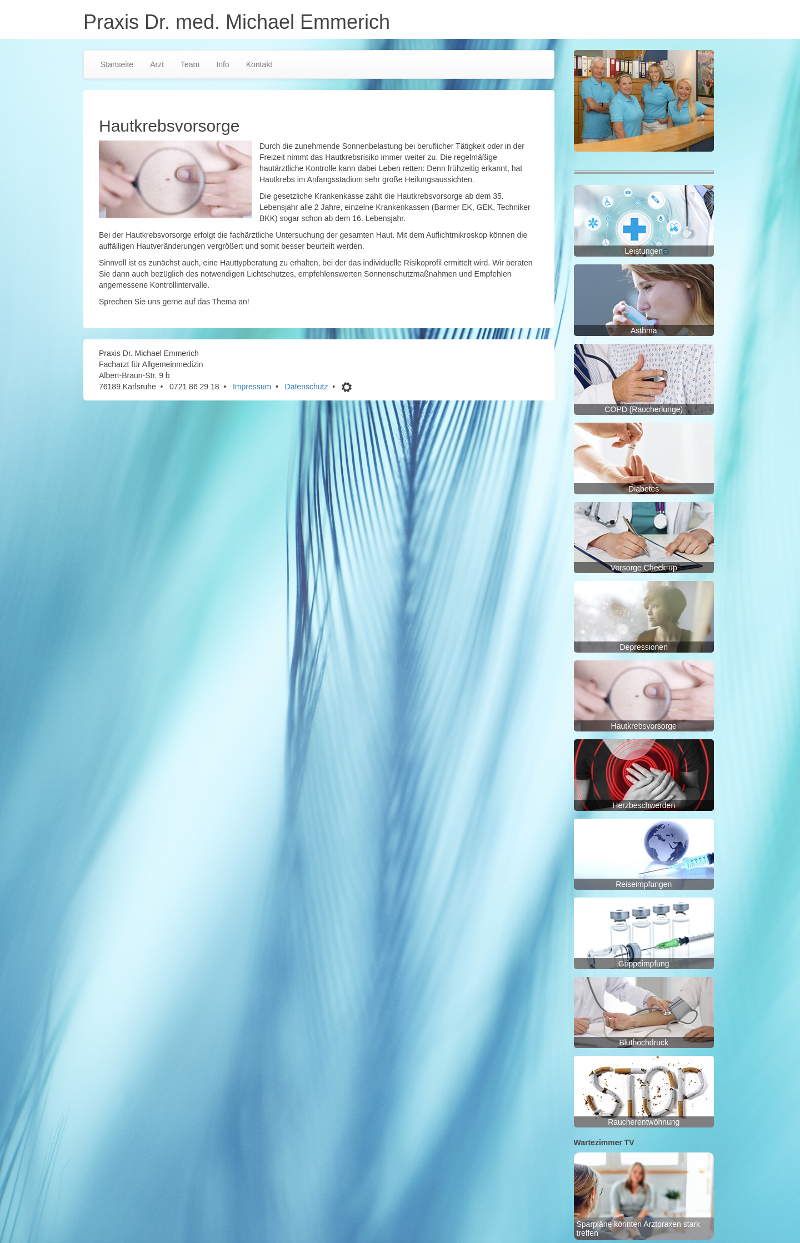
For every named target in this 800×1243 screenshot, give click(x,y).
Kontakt (259, 64)
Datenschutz (306, 386)
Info (222, 64)
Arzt (157, 64)
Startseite (117, 64)
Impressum (252, 386)
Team (190, 64)
